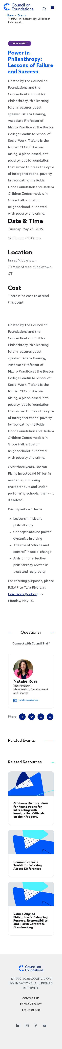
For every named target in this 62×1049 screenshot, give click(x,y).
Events (22, 15)
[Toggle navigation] (52, 8)
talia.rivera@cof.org (23, 594)
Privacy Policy (31, 1004)
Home (10, 15)
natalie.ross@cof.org (28, 700)
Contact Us (31, 998)
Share (12, 717)
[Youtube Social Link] (44, 1025)
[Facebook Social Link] (36, 1025)
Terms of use (31, 1010)
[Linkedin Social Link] (17, 1025)
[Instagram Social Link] (27, 1025)
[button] (44, 8)
